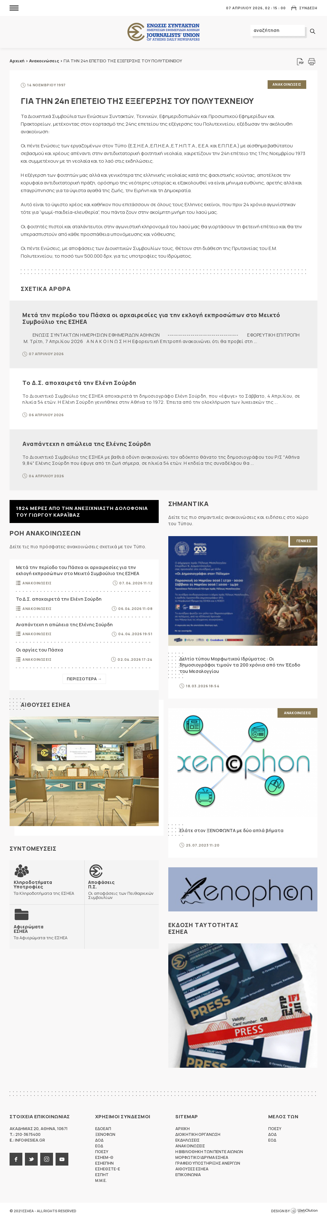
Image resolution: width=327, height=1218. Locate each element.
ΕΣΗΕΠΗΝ (104, 1162)
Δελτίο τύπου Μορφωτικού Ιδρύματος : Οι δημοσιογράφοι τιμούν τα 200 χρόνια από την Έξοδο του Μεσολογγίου (239, 664)
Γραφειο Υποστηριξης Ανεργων (207, 1162)
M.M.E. (101, 1179)
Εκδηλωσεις (187, 1139)
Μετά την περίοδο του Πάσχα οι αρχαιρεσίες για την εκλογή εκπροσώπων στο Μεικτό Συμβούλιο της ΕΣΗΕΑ (151, 317)
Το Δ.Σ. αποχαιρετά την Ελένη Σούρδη (79, 382)
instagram (46, 1158)
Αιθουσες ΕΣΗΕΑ (47, 703)
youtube (62, 1158)
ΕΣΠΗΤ (102, 1173)
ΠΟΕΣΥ (101, 1150)
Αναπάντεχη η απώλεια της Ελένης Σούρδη (86, 443)
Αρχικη (182, 1127)
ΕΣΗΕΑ (163, 32)
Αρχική (17, 61)
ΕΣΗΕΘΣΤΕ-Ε (107, 1168)
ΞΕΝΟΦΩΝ (105, 1133)
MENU (14, 7)
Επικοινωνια (188, 1173)
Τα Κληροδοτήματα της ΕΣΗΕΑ (46, 886)
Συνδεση (308, 7)
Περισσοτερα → (84, 677)
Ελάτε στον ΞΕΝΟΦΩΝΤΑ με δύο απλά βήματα (231, 829)
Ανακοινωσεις (286, 84)
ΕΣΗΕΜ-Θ (104, 1156)
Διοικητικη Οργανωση (197, 1133)
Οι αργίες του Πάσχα (39, 649)
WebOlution (304, 1210)
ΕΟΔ (99, 1145)
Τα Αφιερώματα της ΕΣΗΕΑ (40, 930)
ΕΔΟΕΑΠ (103, 1127)
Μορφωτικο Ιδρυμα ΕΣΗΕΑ (201, 1156)
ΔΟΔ (99, 1139)
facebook (16, 1158)
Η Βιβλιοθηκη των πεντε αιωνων (209, 1150)
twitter (31, 1158)
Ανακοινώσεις (44, 61)
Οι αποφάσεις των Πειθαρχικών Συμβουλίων (121, 888)
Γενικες (303, 539)
